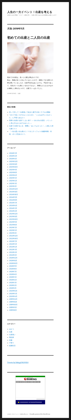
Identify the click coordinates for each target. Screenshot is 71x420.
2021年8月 (13, 269)
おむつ (11, 329)
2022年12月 (13, 236)
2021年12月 (13, 258)
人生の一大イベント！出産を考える (29, 12)
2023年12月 (13, 214)
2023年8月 (13, 225)
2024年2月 (13, 211)
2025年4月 (13, 181)
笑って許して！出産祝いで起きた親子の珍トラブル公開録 (29, 112)
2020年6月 (13, 291)
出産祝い (12, 335)
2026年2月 (13, 156)
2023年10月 (13, 219)
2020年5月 (13, 294)
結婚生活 (12, 346)
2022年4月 (13, 247)
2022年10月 (13, 238)
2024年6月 (13, 205)
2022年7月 (13, 241)
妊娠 (10, 340)
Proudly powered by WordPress (40, 414)
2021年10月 (13, 263)
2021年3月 (13, 283)
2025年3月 (13, 183)
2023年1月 (13, 233)
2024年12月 (13, 189)
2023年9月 (13, 222)
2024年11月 (13, 192)
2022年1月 (13, 255)
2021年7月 (13, 271)
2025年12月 (13, 161)
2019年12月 (13, 299)
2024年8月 (13, 200)
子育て (11, 343)
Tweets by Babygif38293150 (17, 362)
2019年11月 (13, 302)
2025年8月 (13, 172)
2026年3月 (13, 153)
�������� (41, 398)
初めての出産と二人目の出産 (28, 38)
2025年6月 (13, 175)
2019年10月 (13, 305)
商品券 (11, 337)
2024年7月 (13, 203)
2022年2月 (13, 252)
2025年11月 (13, 164)
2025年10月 (13, 167)
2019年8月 (13, 310)
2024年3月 (13, 208)
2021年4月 (13, 280)
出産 (19, 93)
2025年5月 (13, 178)
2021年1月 (12, 288)
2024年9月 (13, 197)
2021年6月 (13, 274)
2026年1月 (13, 159)
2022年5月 (13, 244)
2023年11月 (13, 216)
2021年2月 (13, 285)
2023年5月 (13, 230)
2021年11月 (13, 260)
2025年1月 (13, 186)
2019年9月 (13, 307)
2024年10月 (13, 194)
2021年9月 (13, 266)
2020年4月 (13, 296)
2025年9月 (13, 170)
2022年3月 (13, 249)
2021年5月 (13, 277)
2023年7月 (13, 227)
